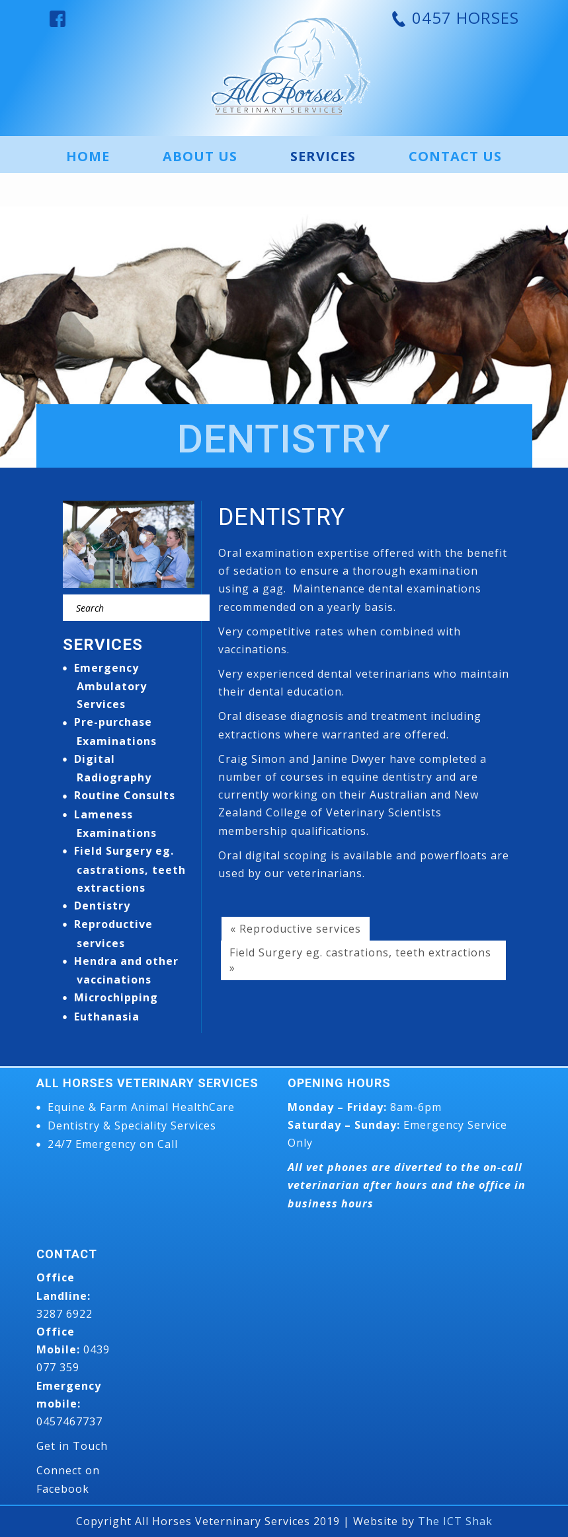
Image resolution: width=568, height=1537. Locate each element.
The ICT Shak (455, 1521)
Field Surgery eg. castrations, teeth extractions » (360, 960)
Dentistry (102, 905)
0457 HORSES (463, 17)
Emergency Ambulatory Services (110, 686)
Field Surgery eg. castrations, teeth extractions (130, 869)
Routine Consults (124, 795)
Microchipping (116, 997)
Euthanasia (107, 1016)
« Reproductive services (295, 928)
